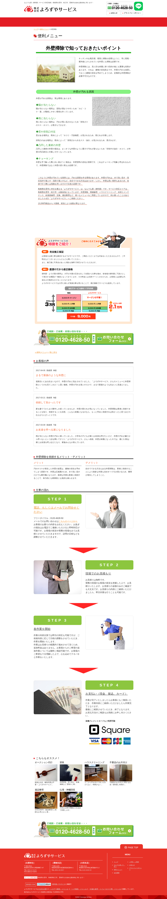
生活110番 (43, 889)
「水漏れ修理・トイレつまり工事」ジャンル (104, 889)
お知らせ (132, 865)
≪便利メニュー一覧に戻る (46, 352)
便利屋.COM (30, 884)
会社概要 (118, 22)
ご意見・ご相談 (134, 862)
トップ (31, 22)
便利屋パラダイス (58, 884)
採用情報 (135, 22)
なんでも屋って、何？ (53, 22)
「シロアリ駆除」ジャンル (58, 889)
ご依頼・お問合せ (99, 22)
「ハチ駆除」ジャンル (78, 889)
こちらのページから (68, 521)
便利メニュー (77, 22)
